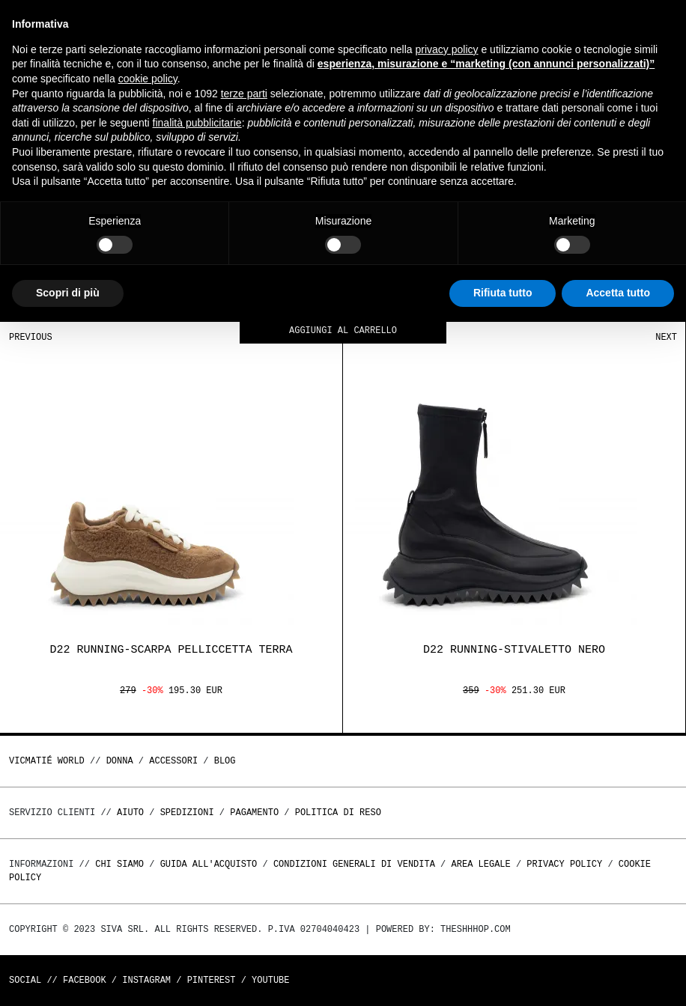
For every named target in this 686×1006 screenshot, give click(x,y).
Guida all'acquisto (209, 864)
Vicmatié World (47, 760)
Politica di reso (338, 812)
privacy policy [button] (447, 49)
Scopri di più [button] (68, 293)
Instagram (146, 980)
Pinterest (211, 980)
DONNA (119, 760)
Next (666, 337)
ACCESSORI (173, 760)
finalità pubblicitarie (197, 123)
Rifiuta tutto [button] (502, 293)
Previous (30, 337)
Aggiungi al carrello (343, 331)
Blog (225, 760)
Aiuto (130, 812)
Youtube (270, 980)
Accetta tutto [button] (618, 293)
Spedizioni (187, 812)
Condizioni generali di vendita (354, 864)
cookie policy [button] (147, 79)
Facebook (84, 980)
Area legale (480, 864)
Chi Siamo (119, 864)
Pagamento (254, 812)
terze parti (244, 94)
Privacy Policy (564, 864)
